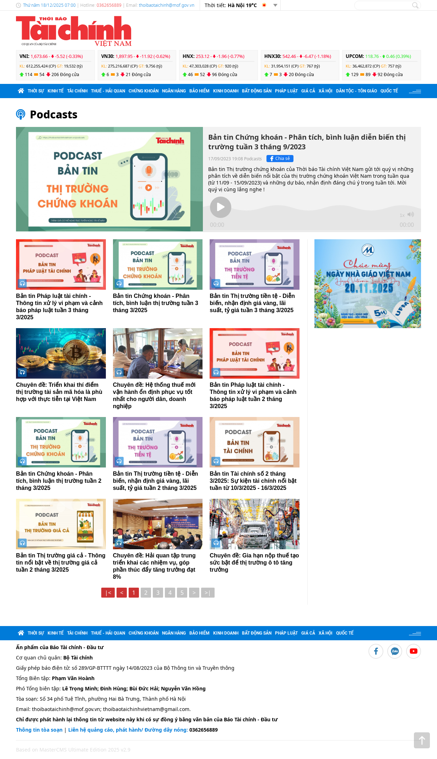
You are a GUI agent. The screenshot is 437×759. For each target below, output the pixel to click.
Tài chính (77, 91)
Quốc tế (389, 91)
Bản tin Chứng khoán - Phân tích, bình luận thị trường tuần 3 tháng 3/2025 (155, 303)
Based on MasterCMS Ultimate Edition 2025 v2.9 (73, 749)
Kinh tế (56, 91)
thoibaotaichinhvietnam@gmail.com (146, 709)
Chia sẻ (279, 158)
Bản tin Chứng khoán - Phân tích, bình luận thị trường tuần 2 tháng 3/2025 (58, 481)
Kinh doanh (225, 91)
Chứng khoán (143, 91)
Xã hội (326, 91)
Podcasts (53, 114)
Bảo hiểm (199, 91)
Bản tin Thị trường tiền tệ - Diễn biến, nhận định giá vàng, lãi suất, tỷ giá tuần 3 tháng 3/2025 (252, 303)
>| (208, 593)
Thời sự (36, 91)
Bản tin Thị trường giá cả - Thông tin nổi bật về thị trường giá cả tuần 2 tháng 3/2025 (61, 562)
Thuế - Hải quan (108, 91)
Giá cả (308, 91)
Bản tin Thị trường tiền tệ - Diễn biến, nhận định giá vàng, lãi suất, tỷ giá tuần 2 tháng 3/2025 (155, 481)
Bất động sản (256, 91)
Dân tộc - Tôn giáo (356, 91)
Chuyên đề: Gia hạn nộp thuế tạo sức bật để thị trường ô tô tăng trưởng (254, 562)
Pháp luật (286, 91)
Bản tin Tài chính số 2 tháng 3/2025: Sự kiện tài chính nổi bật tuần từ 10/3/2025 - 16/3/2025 (253, 481)
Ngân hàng (174, 91)
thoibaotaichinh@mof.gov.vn (166, 5)
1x (402, 215)
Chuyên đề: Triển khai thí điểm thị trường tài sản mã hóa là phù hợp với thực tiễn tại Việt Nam (59, 392)
